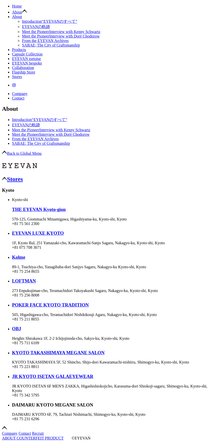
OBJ (16, 328)
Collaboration (23, 68)
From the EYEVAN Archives (45, 40)
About (17, 12)
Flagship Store (23, 72)
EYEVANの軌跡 (36, 26)
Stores (17, 76)
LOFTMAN (24, 281)
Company (20, 94)
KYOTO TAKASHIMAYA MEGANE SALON (58, 352)
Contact (18, 98)
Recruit (38, 433)
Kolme (18, 257)
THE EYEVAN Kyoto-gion (39, 209)
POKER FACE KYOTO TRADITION (50, 305)
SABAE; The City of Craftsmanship (51, 45)
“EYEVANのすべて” (49, 21)
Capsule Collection (27, 54)
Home (17, 6)
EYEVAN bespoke (27, 63)
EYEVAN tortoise (26, 58)
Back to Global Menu (22, 153)
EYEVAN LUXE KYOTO (38, 233)
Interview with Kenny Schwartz (61, 32)
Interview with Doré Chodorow (61, 36)
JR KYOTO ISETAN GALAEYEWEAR (52, 376)
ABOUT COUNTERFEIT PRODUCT (33, 438)
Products (19, 50)
